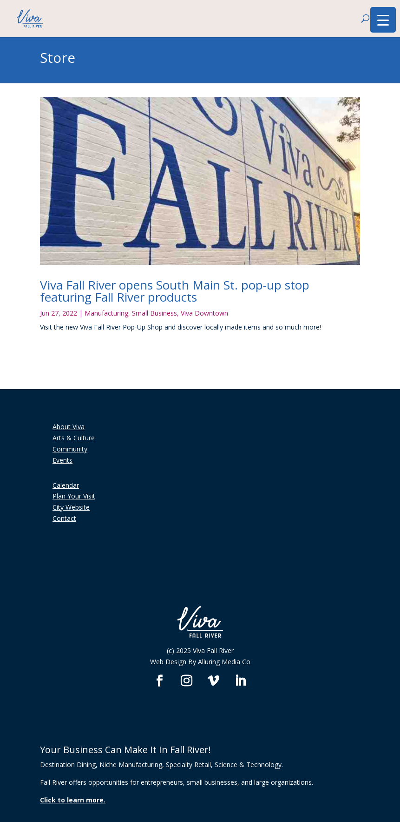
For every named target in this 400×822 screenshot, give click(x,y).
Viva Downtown (204, 313)
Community (69, 449)
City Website (71, 507)
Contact (64, 518)
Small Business (154, 313)
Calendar (65, 485)
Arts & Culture (73, 437)
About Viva (68, 426)
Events (62, 460)
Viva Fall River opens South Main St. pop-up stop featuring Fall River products (174, 290)
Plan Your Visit (73, 496)
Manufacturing (106, 313)
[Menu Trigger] (383, 20)
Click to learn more (72, 799)
